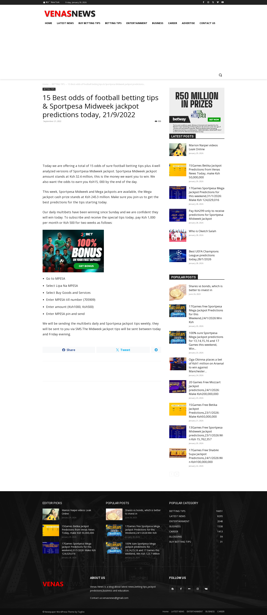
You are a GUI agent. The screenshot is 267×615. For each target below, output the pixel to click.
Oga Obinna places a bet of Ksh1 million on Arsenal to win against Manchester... (206, 365)
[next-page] (177, 474)
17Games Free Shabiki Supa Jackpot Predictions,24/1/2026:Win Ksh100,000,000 (206, 456)
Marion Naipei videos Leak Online (203, 147)
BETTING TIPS (58, 84)
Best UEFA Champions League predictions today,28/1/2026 (204, 255)
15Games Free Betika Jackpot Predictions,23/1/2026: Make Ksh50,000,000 (204, 410)
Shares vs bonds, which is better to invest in (206, 288)
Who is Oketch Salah (202, 231)
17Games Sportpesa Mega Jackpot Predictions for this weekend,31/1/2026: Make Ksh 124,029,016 (206, 194)
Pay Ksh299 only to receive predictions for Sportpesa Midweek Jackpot (206, 215)
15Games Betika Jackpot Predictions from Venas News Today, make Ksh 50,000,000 (205, 171)
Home (46, 84)
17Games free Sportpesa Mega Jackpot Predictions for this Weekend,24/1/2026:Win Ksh (142, 529)
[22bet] (102, 251)
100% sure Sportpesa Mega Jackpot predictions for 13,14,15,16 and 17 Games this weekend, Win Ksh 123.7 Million (142, 548)
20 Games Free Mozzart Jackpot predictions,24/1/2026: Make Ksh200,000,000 (205, 388)
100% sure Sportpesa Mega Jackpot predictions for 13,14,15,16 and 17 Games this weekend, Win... (206, 341)
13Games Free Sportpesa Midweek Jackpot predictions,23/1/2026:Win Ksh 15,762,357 (206, 433)
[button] (220, 75)
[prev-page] (171, 474)
